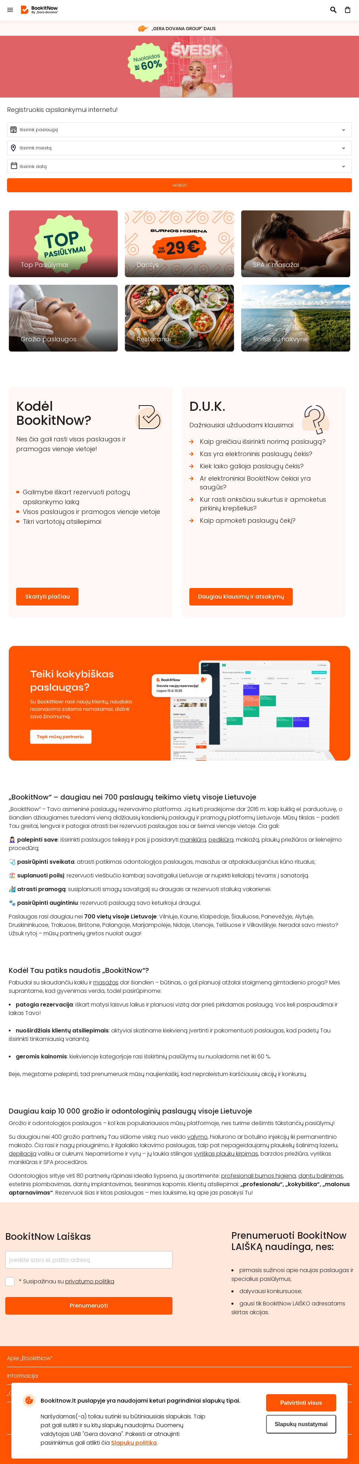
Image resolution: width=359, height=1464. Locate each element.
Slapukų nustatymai (301, 1424)
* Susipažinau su (66, 1281)
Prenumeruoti (89, 1306)
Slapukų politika (134, 1443)
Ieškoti (179, 185)
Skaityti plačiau (47, 597)
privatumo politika (89, 1281)
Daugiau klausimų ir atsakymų (241, 597)
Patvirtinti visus (301, 1403)
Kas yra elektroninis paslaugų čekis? (256, 453)
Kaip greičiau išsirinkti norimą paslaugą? (263, 441)
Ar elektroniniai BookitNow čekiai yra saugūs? (255, 483)
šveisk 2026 (179, 66)
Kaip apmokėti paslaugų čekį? (248, 520)
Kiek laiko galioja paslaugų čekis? (252, 466)
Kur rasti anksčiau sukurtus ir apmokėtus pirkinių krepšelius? (263, 504)
